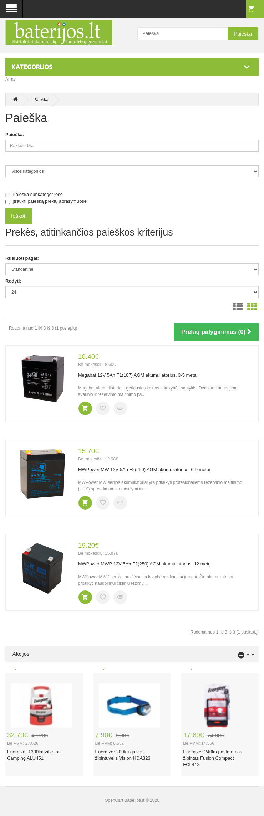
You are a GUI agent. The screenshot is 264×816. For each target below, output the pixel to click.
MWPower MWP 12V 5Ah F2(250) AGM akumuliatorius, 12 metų (144, 564)
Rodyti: (13, 281)
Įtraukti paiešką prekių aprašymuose (46, 201)
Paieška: (14, 134)
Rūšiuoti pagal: (22, 258)
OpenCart (114, 800)
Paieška (243, 34)
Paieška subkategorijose (34, 194)
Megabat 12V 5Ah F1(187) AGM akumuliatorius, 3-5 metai (138, 375)
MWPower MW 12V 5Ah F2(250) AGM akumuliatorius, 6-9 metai (144, 469)
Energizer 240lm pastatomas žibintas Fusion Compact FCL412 (212, 758)
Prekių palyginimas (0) (216, 332)
